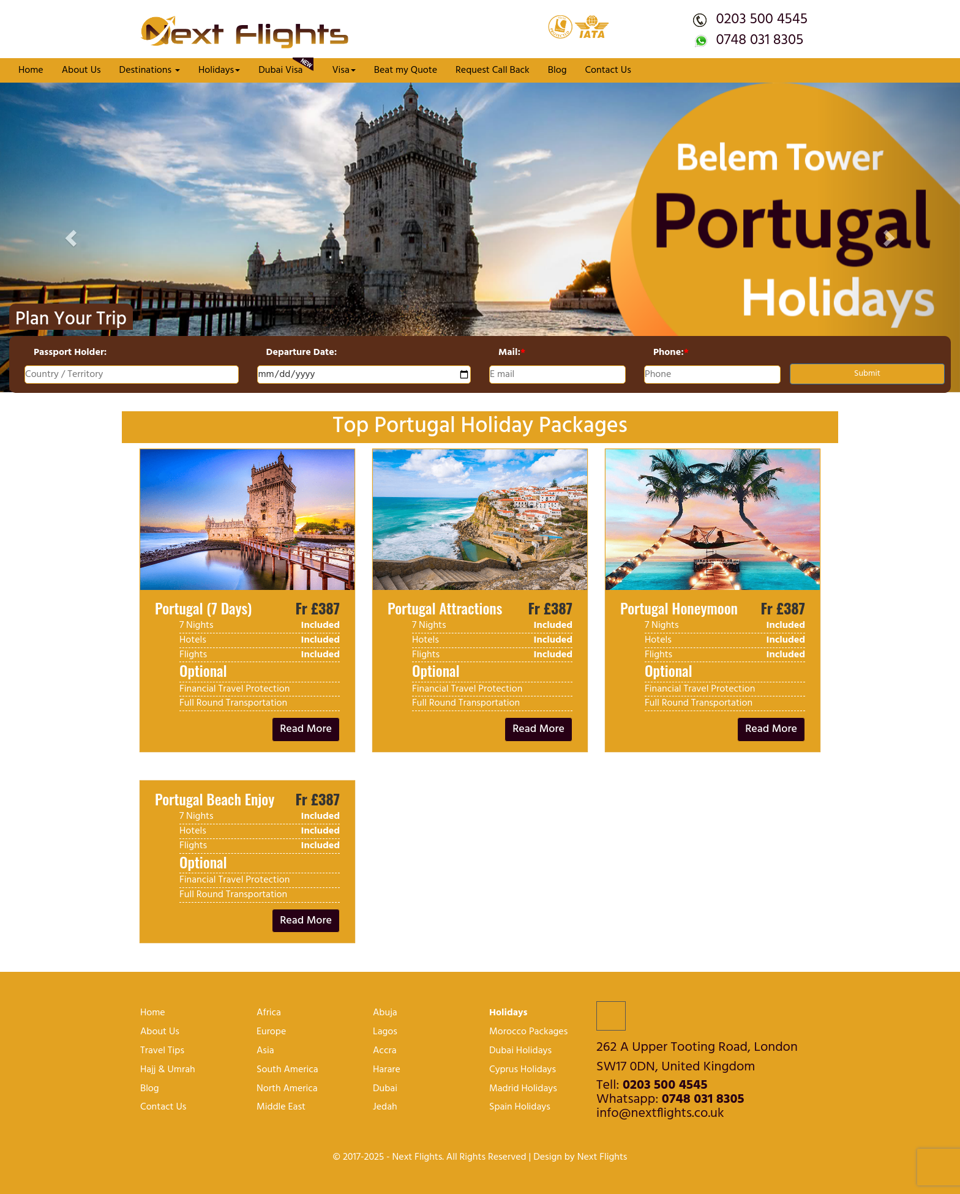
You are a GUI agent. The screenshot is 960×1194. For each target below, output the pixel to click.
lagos (385, 1032)
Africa (269, 1013)
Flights (193, 655)
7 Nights (196, 625)
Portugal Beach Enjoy (214, 799)
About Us (81, 70)
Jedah (385, 1107)
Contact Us (608, 70)
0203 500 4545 (762, 19)
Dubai (385, 1089)
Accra (385, 1051)
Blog (557, 70)
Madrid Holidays (523, 1089)
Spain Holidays (519, 1107)
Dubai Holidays (520, 1051)
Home (30, 70)
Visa (343, 70)
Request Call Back (493, 70)
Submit (867, 374)
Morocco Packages (528, 1032)
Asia (265, 1051)
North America (287, 1089)
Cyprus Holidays (522, 1070)
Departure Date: (301, 353)
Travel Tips (162, 1051)
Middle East (281, 1107)
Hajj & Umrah (167, 1070)
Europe (271, 1032)
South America (287, 1070)
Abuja (385, 1013)
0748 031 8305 (759, 40)
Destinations (149, 70)
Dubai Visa (285, 68)
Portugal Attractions (445, 608)
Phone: (671, 353)
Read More (306, 729)
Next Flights (602, 1157)
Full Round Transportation (233, 703)
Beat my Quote (405, 70)
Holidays (219, 70)
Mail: (511, 353)
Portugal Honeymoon (679, 608)
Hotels (192, 640)
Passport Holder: (70, 353)
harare (386, 1070)
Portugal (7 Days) (203, 608)
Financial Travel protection (234, 689)
